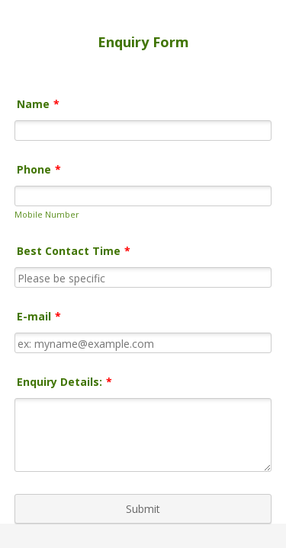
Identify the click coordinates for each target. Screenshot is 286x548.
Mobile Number (46, 214)
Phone (39, 169)
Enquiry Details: (64, 385)
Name (38, 104)
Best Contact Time (73, 254)
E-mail (39, 319)
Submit (143, 515)
